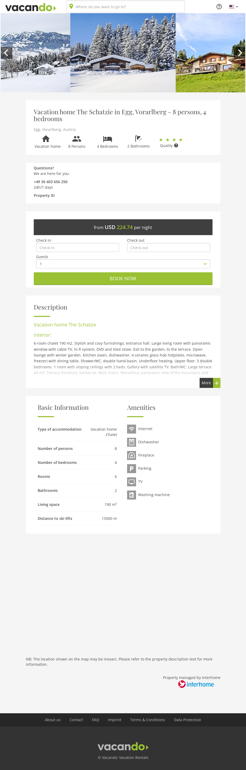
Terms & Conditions (147, 719)
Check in (43, 240)
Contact (76, 719)
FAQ (95, 719)
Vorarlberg (51, 129)
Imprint (114, 719)
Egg (37, 129)
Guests (42, 256)
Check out (135, 240)
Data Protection (187, 719)
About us (53, 719)
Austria (69, 129)
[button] (233, 6)
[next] (239, 53)
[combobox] (125, 7)
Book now (123, 278)
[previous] (6, 53)
